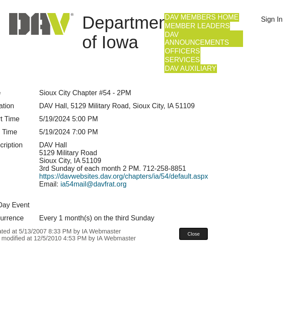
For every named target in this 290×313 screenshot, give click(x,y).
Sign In (272, 19)
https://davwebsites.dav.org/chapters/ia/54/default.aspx (123, 176)
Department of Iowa (127, 32)
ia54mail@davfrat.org (93, 184)
